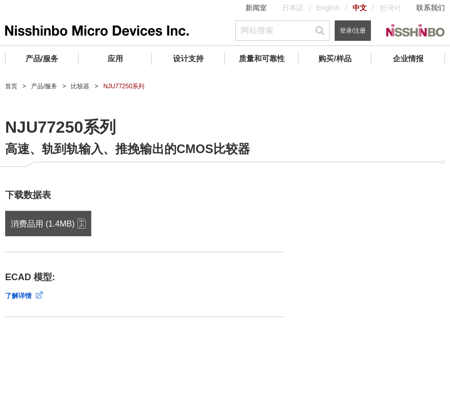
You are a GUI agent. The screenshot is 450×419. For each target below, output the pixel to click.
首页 (11, 86)
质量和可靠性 (262, 58)
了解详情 (18, 296)
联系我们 (430, 8)
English (328, 8)
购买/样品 (334, 58)
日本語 (293, 8)
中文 (360, 8)
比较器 (80, 86)
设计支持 (188, 58)
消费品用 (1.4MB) (42, 223)
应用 (115, 58)
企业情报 (408, 58)
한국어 (390, 8)
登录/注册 (353, 30)
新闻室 (256, 8)
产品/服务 (42, 58)
